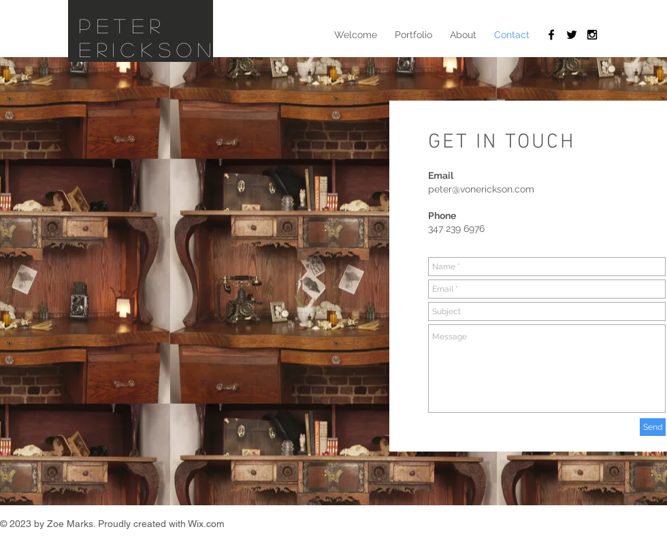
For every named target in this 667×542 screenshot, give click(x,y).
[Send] (653, 427)
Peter (122, 25)
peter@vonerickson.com (481, 189)
